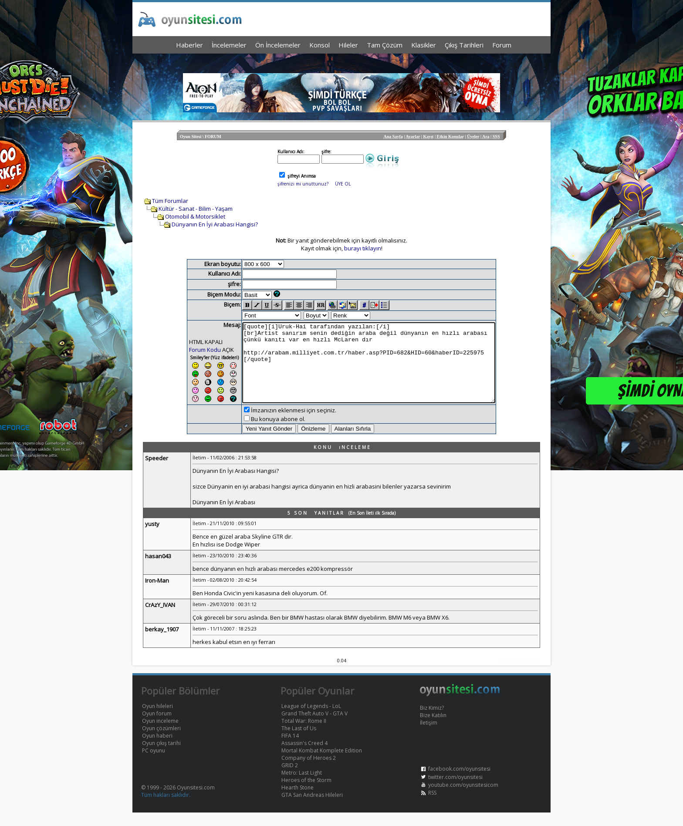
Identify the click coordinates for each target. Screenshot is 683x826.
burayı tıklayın (362, 248)
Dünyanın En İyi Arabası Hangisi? (215, 224)
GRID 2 (289, 778)
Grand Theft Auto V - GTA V (314, 727)
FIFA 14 (290, 749)
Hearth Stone (297, 801)
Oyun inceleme (160, 734)
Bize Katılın (433, 728)
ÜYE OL (343, 184)
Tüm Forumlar (170, 201)
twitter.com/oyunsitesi (455, 790)
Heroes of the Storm (306, 793)
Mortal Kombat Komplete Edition (321, 764)
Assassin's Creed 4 (304, 756)
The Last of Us (298, 741)
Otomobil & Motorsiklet (195, 216)
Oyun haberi (157, 749)
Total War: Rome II (303, 734)
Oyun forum (157, 727)
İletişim (428, 736)
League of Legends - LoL (311, 719)
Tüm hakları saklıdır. (165, 808)
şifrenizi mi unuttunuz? (302, 184)
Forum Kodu (190, 350)
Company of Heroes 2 (308, 771)
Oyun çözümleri (161, 741)
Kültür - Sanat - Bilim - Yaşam (196, 208)
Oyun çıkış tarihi (161, 756)
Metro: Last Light (301, 786)
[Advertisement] (341, 61)
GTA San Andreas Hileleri (312, 808)
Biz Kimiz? (432, 721)
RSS (432, 806)
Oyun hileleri (157, 719)
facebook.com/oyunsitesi (459, 782)
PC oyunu (153, 764)
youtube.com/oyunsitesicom (463, 798)
